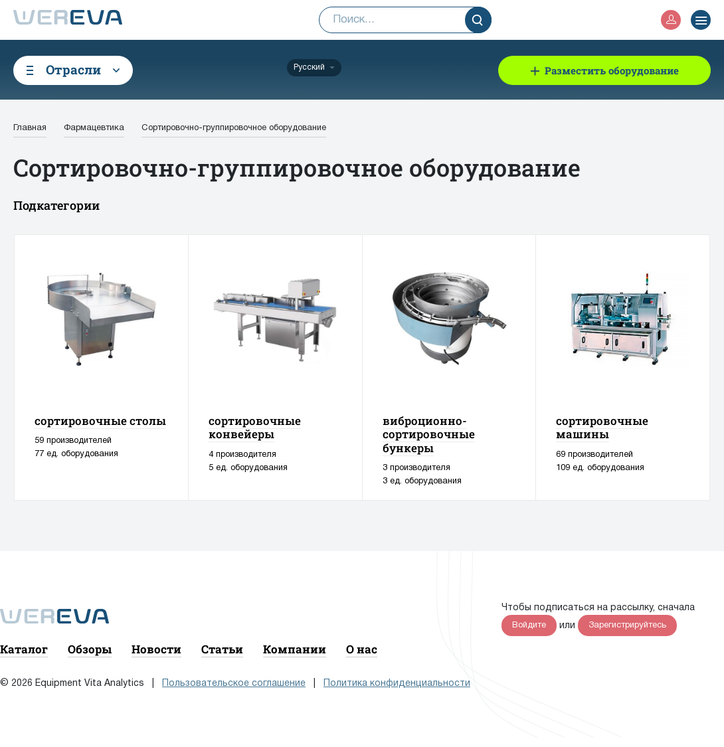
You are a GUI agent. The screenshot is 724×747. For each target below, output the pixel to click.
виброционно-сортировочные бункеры (429, 434)
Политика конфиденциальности (396, 683)
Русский (309, 67)
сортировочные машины (602, 427)
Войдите (529, 625)
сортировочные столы (100, 420)
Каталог (24, 649)
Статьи (222, 649)
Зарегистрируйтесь (627, 625)
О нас (361, 649)
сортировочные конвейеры (255, 427)
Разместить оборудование (612, 70)
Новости (156, 649)
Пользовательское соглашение (234, 683)
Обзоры (90, 649)
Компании (294, 649)
